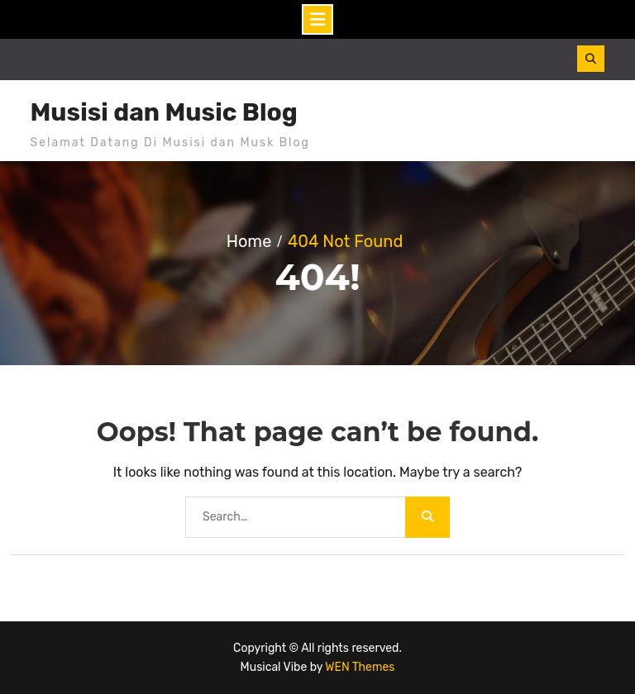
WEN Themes (359, 667)
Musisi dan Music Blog (164, 112)
